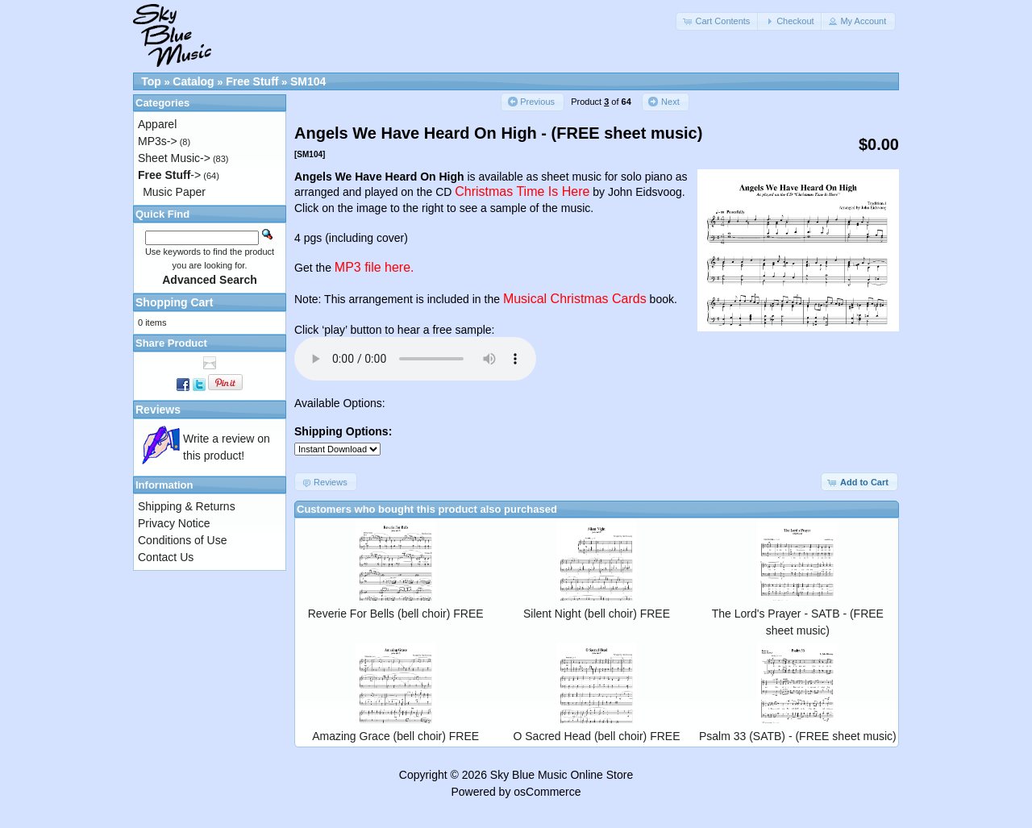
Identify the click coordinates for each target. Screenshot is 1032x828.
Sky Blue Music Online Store (561, 774)
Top (151, 81)
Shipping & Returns (186, 506)
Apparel (157, 124)
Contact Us (166, 557)
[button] (717, 21)
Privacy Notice (174, 523)
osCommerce (547, 791)
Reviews (158, 409)
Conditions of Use (182, 540)
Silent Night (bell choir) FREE (596, 613)
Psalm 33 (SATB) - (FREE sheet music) (798, 736)
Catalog (193, 81)
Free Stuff (252, 81)
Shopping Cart (174, 302)
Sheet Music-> (174, 158)
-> (169, 175)
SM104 (308, 81)
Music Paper (174, 191)
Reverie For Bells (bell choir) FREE (396, 613)
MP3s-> (157, 141)
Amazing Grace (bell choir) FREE (395, 736)
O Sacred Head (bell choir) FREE (597, 736)
